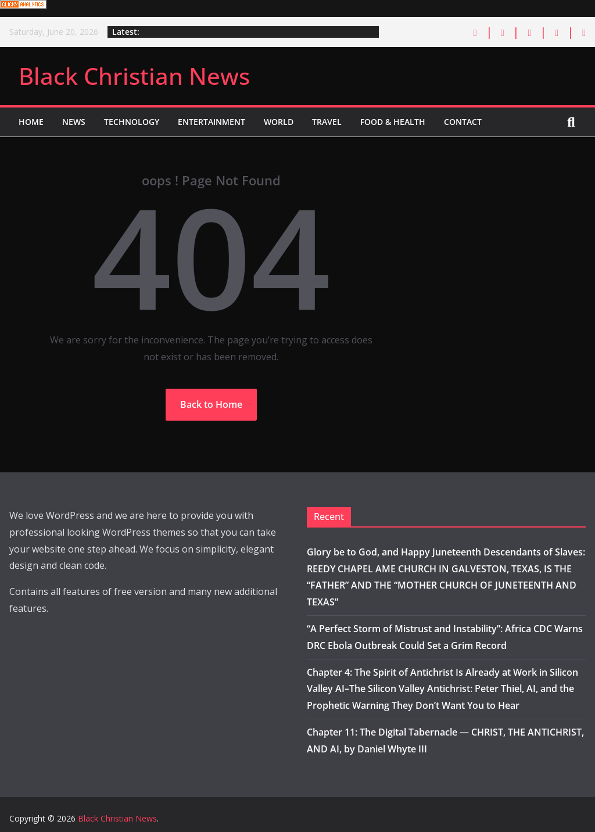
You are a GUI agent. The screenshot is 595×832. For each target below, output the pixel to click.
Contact (463, 121)
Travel (327, 121)
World (278, 121)
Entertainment (211, 121)
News (73, 121)
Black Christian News (134, 76)
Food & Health (392, 121)
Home (31, 121)
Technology (131, 121)
